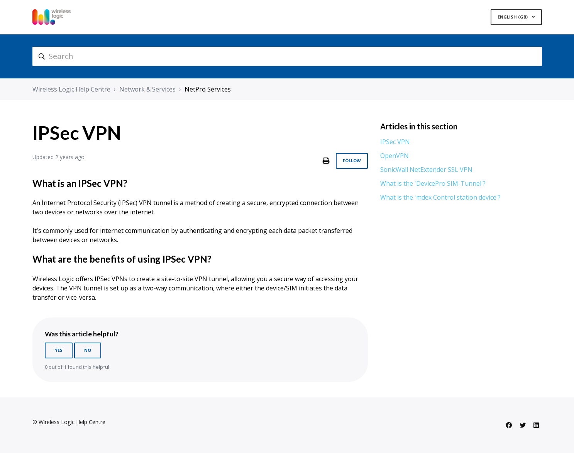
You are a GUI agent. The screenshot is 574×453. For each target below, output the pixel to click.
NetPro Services (208, 89)
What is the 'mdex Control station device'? (440, 197)
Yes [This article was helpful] (59, 350)
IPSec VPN (395, 141)
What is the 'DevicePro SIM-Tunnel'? (433, 183)
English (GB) (513, 17)
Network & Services (147, 89)
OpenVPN (394, 155)
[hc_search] (287, 56)
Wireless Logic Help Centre (71, 89)
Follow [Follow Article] (352, 160)
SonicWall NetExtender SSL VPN (426, 169)
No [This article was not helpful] (87, 350)
